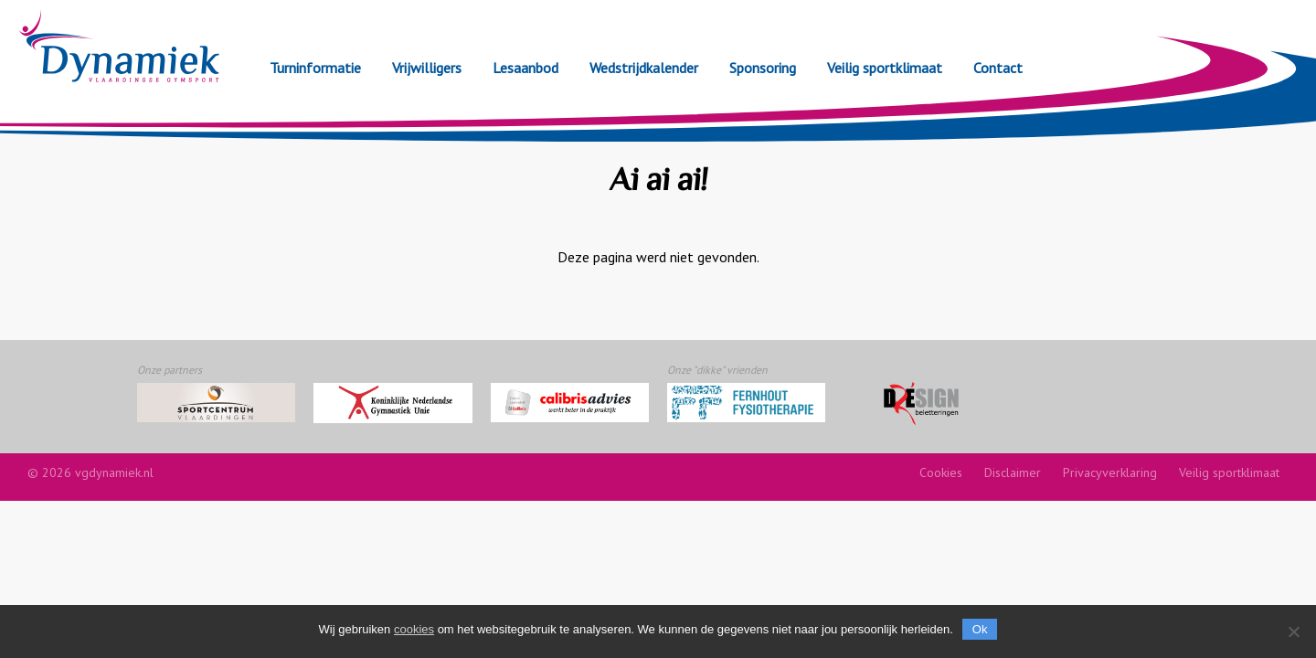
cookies (414, 629)
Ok (980, 629)
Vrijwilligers (427, 67)
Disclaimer (1012, 472)
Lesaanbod (525, 67)
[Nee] (1293, 631)
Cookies (940, 472)
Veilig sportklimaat (884, 67)
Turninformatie (315, 67)
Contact (998, 67)
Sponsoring (762, 67)
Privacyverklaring (1110, 472)
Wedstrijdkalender (643, 67)
